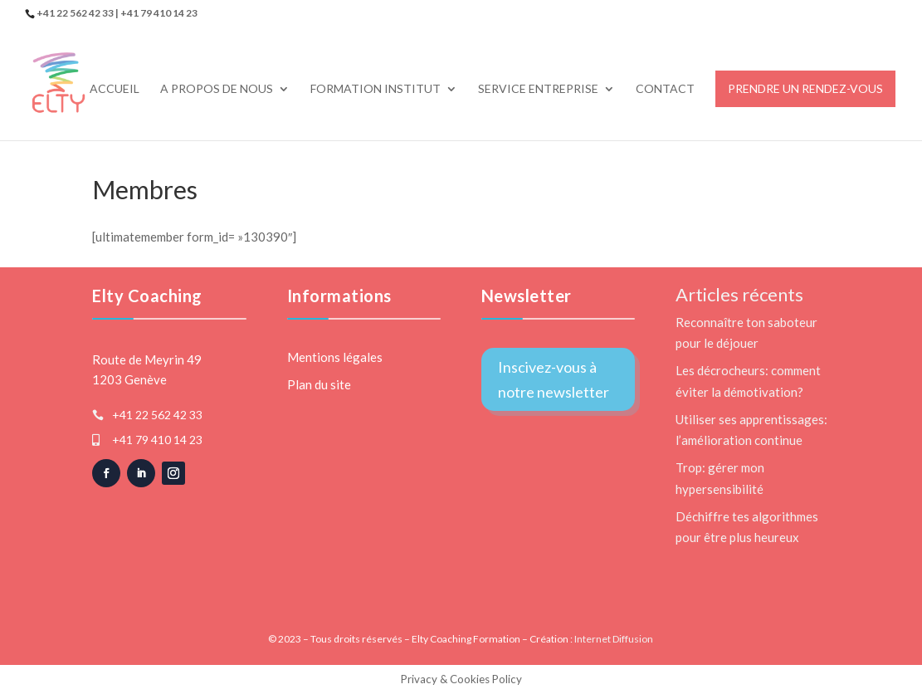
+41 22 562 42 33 (157, 415)
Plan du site (319, 384)
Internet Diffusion (613, 639)
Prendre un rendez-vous (805, 88)
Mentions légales (335, 356)
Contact (665, 89)
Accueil (114, 89)
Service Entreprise (538, 89)
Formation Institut (375, 89)
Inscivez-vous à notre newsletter (553, 380)
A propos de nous (216, 89)
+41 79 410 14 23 (157, 440)
